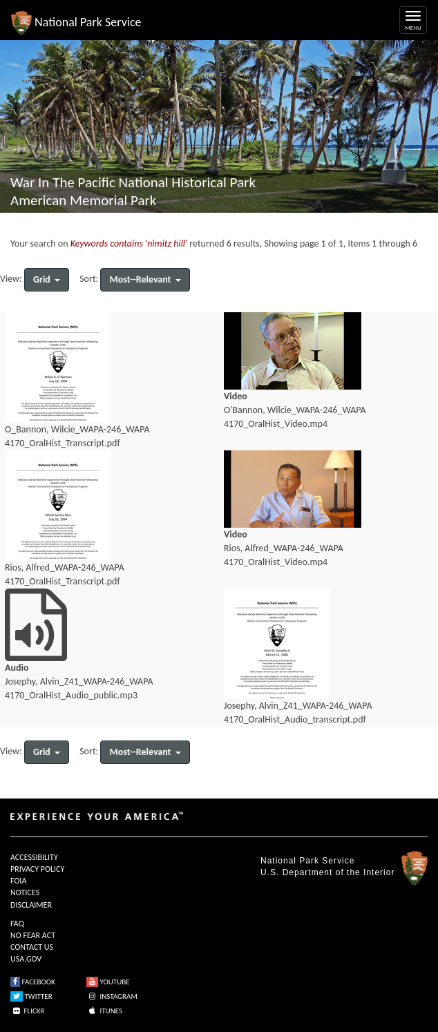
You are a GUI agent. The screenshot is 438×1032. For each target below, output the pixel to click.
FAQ (17, 923)
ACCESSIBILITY (34, 857)
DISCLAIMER (31, 905)
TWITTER (31, 996)
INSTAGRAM (111, 996)
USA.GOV (25, 959)
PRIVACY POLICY (37, 869)
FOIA (18, 881)
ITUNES (104, 1010)
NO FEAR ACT (32, 935)
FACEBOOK (32, 981)
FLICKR (27, 1010)
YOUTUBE (108, 981)
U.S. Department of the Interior (327, 872)
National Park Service (307, 861)
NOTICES (24, 892)
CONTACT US (31, 947)
